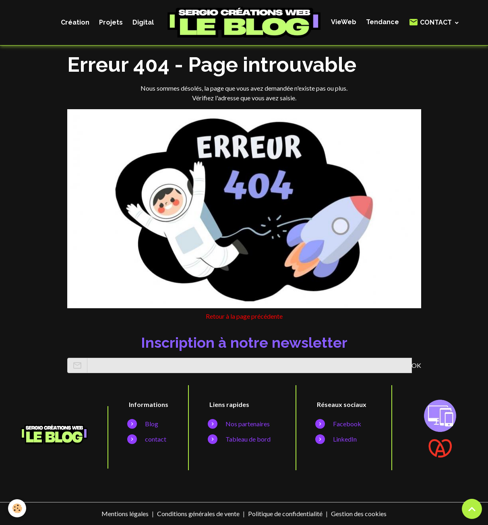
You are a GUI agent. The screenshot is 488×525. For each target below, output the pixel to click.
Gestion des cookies (359, 513)
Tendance (382, 22)
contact (155, 439)
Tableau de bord (248, 439)
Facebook (347, 423)
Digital (143, 22)
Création (75, 22)
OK (416, 365)
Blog (151, 423)
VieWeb (343, 22)
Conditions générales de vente (198, 513)
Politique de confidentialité (285, 513)
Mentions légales (125, 513)
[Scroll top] (472, 509)
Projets (111, 22)
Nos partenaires (247, 423)
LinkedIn (345, 439)
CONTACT (431, 22)
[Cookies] (17, 508)
